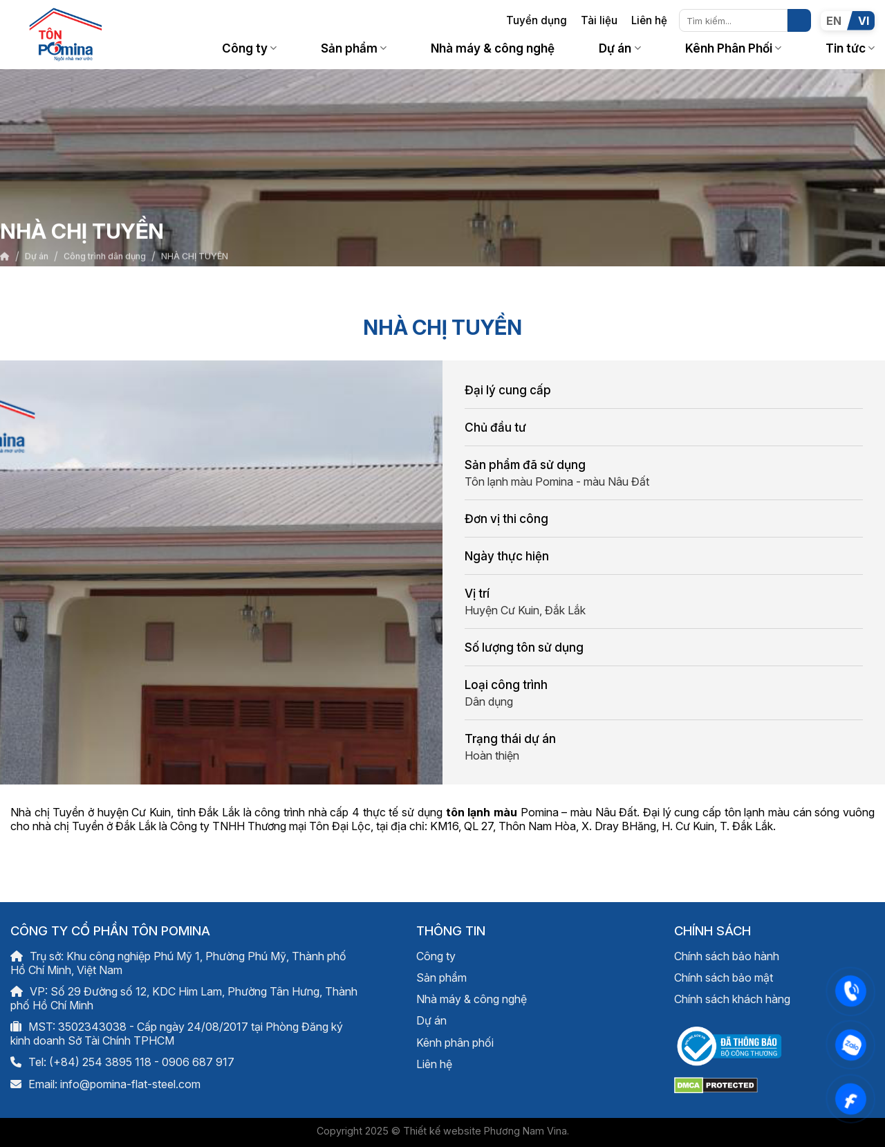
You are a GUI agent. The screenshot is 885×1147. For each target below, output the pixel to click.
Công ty (249, 48)
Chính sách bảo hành (726, 956)
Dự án (619, 48)
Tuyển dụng (536, 20)
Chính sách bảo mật (723, 977)
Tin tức (850, 48)
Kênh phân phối (455, 1042)
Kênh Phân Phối (733, 48)
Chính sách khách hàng (732, 999)
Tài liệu (599, 20)
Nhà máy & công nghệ (493, 48)
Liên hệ (649, 20)
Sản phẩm (353, 48)
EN (833, 21)
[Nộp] (799, 21)
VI (863, 21)
